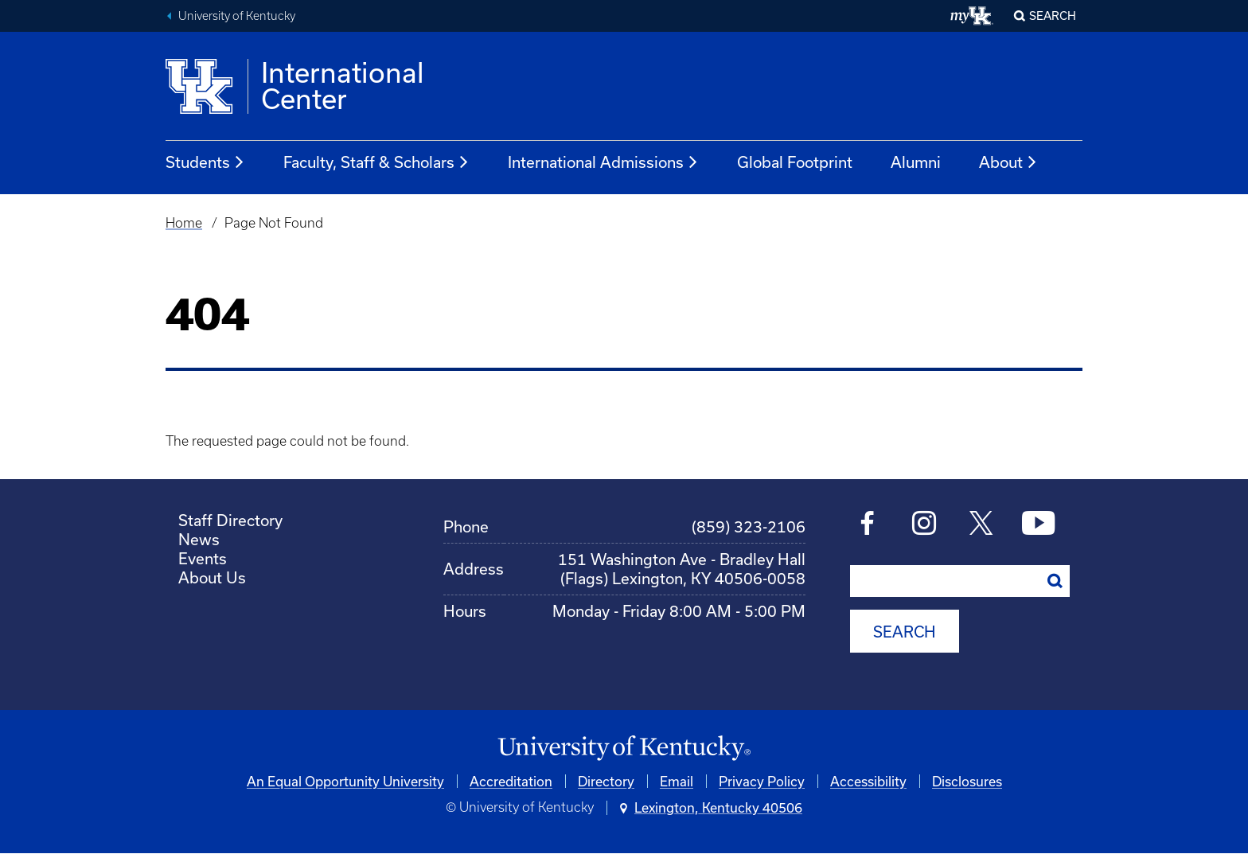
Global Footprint (794, 162)
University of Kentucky (236, 16)
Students (205, 162)
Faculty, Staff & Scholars (376, 162)
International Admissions (603, 162)
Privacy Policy (762, 781)
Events (202, 558)
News (199, 539)
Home (184, 223)
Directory (606, 781)
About (1008, 162)
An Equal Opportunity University (345, 781)
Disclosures (967, 781)
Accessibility (868, 781)
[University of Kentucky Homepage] (624, 748)
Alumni (916, 162)
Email (676, 781)
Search (1052, 15)
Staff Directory (230, 520)
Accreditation (511, 781)
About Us (212, 577)
